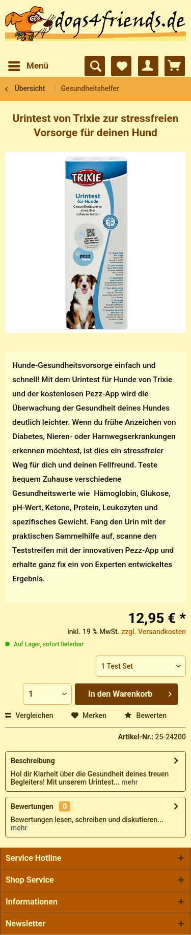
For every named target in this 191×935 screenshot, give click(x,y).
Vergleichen (29, 715)
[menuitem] (27, 66)
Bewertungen (32, 806)
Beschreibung (33, 761)
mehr (129, 782)
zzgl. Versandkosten (153, 632)
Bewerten (145, 715)
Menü (28, 64)
